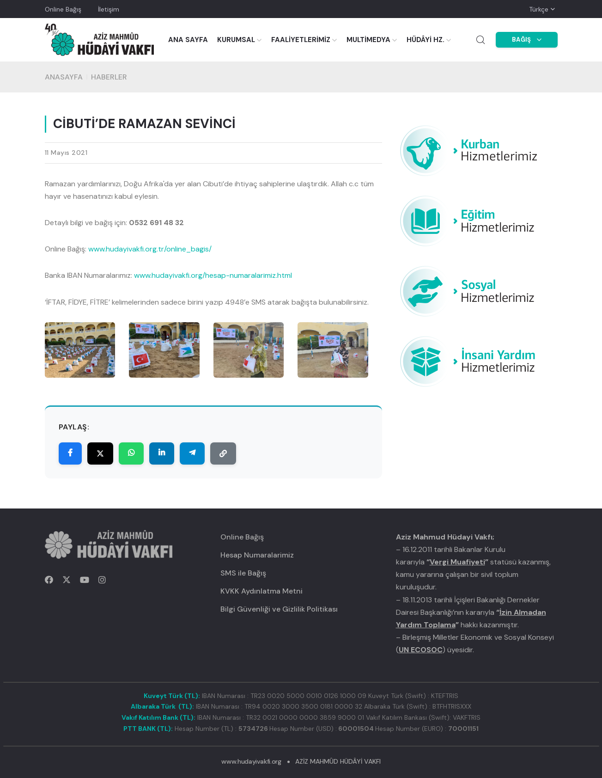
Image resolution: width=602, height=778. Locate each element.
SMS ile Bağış (243, 573)
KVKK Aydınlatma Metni (261, 591)
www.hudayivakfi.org (251, 761)
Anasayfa (64, 77)
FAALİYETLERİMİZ (300, 39)
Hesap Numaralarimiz (257, 555)
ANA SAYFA (188, 39)
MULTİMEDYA (368, 39)
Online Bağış (63, 9)
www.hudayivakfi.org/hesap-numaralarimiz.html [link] (213, 275)
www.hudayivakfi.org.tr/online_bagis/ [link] (150, 249)
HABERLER (109, 77)
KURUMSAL (236, 39)
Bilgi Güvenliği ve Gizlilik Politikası (279, 609)
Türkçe (538, 9)
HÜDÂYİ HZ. (425, 39)
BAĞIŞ (526, 39)
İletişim (108, 9)
